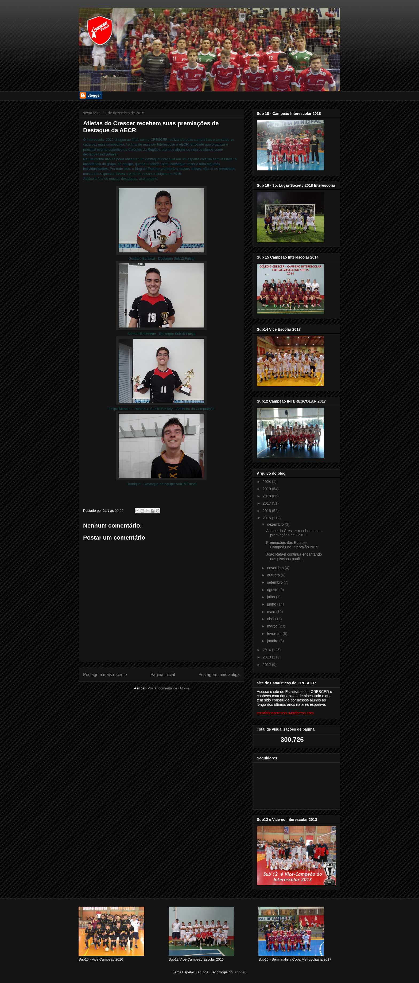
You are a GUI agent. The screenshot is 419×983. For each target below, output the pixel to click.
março (272, 626)
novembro (276, 568)
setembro (275, 582)
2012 (267, 664)
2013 (267, 657)
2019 (267, 489)
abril (271, 619)
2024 (267, 481)
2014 (267, 650)
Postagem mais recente (105, 674)
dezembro (276, 524)
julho (271, 597)
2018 (267, 496)
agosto (273, 590)
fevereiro (274, 633)
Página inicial (162, 674)
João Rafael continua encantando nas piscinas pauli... (294, 556)
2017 (267, 503)
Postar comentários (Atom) (168, 688)
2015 (267, 518)
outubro (274, 575)
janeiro (273, 641)
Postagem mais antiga (219, 674)
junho (272, 604)
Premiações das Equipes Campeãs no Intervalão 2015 (292, 544)
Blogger (239, 972)
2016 (267, 511)
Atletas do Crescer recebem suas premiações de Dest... (293, 533)
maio (271, 612)
